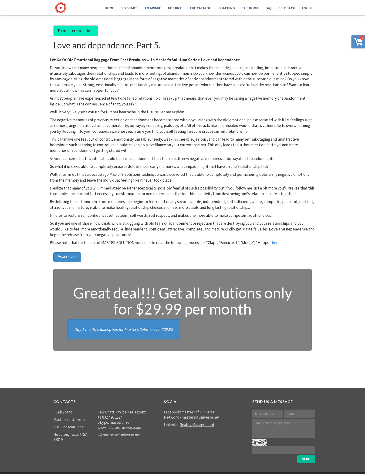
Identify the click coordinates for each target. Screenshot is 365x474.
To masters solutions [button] (75, 30)
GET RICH (175, 8)
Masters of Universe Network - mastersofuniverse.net (192, 415)
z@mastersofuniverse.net (119, 434)
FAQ (268, 8)
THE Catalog (200, 8)
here (276, 242)
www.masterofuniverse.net (120, 427)
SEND (306, 459)
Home (109, 8)
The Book (250, 8)
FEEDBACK (287, 8)
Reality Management (197, 424)
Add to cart (67, 257)
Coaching (226, 8)
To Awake (152, 8)
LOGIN (307, 8)
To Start (129, 8)
